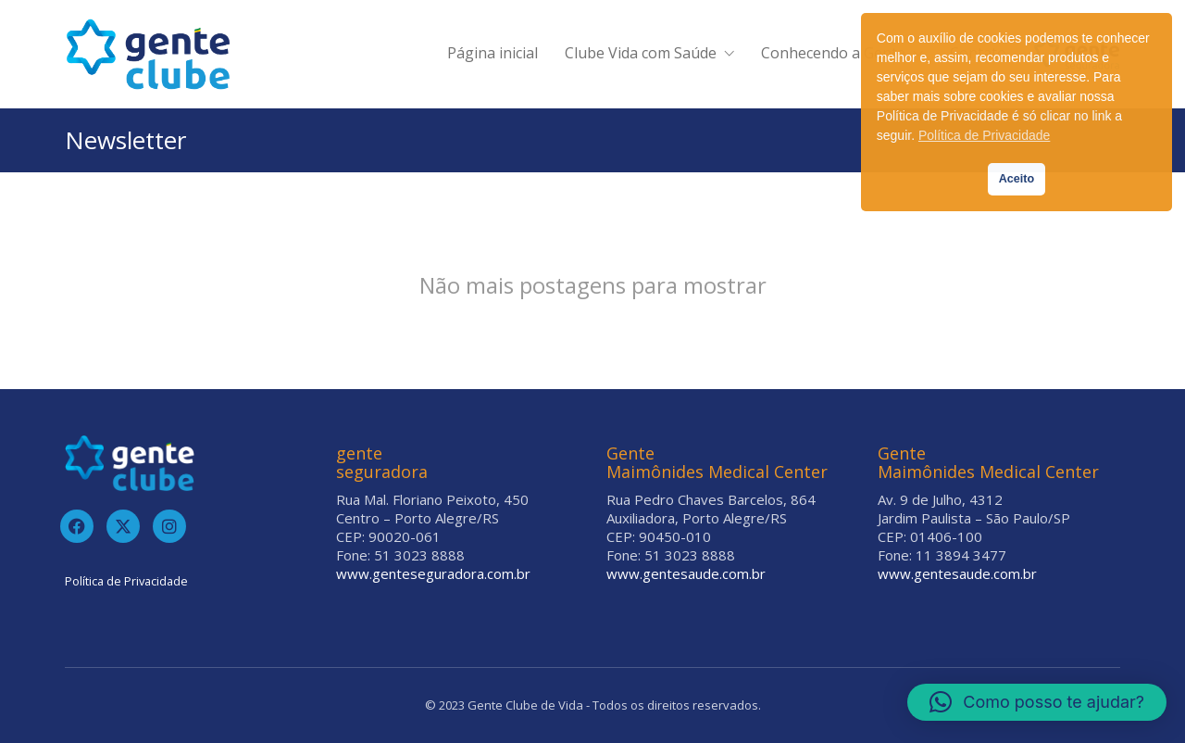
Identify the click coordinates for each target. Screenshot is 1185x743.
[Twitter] (123, 526)
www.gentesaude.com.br (686, 573)
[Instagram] (169, 526)
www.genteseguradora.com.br (433, 573)
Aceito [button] (1017, 178)
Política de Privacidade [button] (984, 135)
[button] (1036, 702)
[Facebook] (77, 526)
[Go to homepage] (148, 54)
